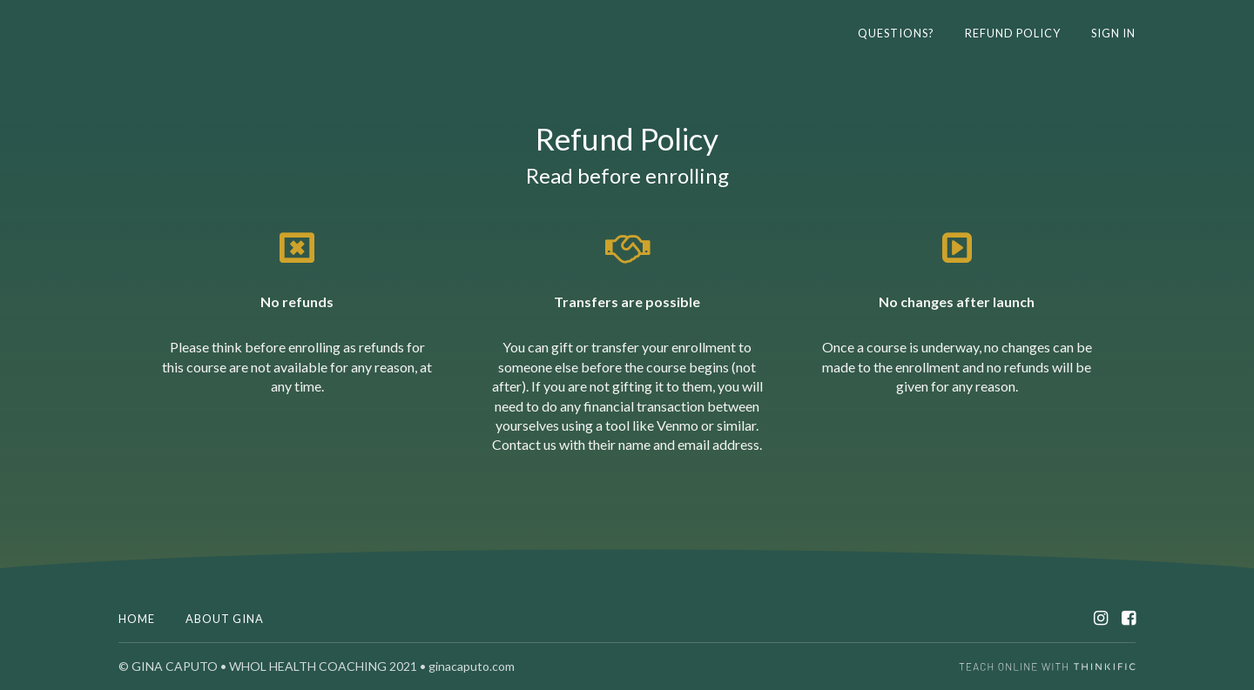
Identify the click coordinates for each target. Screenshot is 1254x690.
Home (136, 619)
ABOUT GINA (224, 619)
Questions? (896, 33)
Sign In (1113, 33)
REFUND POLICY (1013, 33)
